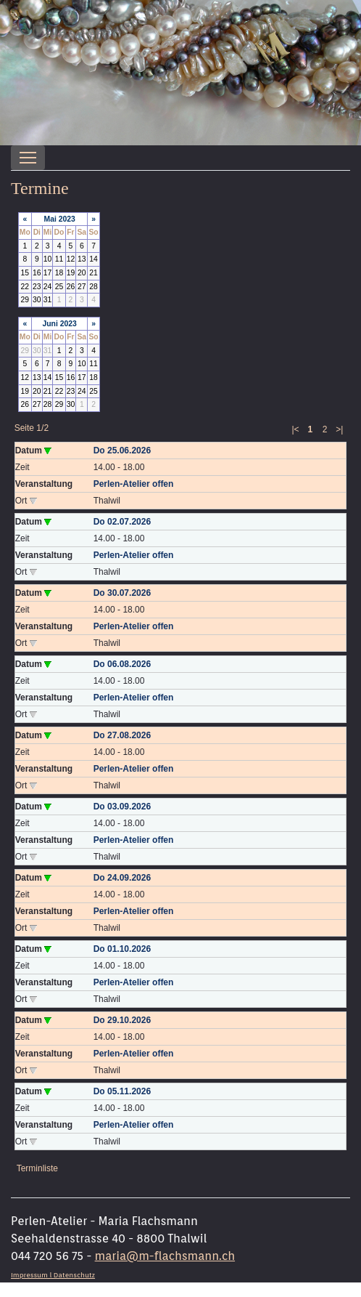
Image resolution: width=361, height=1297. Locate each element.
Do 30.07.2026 (122, 593)
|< (295, 429)
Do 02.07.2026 (122, 522)
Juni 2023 (59, 324)
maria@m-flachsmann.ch (165, 1256)
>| (339, 429)
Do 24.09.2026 (122, 878)
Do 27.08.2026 (122, 735)
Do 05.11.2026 (122, 1091)
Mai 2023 (59, 219)
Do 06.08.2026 (122, 664)
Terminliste (37, 1168)
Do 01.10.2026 (122, 949)
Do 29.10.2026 (122, 1020)
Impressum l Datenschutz (53, 1275)
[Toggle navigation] (28, 157)
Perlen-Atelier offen (134, 484)
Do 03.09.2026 (122, 806)
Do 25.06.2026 (122, 450)
